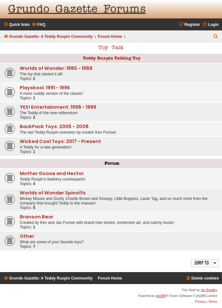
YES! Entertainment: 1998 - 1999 (58, 107)
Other (27, 236)
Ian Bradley (209, 290)
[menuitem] (39, 24)
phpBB (161, 296)
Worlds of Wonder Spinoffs (53, 193)
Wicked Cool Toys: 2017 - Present (60, 141)
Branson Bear (36, 217)
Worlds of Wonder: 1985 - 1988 (56, 68)
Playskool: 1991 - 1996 (45, 87)
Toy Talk (111, 47)
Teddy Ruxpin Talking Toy (112, 58)
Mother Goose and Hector (52, 173)
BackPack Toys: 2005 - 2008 (54, 126)
